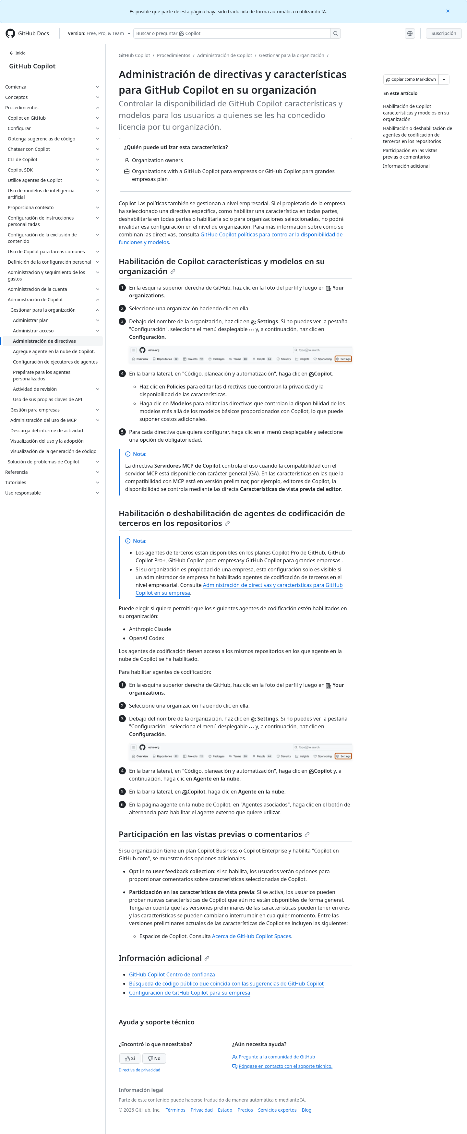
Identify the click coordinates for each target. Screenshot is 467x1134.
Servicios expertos (277, 1110)
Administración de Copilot (224, 55)
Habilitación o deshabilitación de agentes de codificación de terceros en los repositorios (232, 518)
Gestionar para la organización (291, 55)
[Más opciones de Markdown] (443, 79)
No (154, 1058)
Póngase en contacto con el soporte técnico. (282, 1066)
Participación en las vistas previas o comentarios (214, 834)
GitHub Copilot (32, 66)
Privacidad (202, 1110)
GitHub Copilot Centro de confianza (172, 974)
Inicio (17, 53)
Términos (176, 1110)
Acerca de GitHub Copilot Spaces (251, 936)
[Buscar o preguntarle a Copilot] (237, 33)
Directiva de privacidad (139, 1070)
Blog (307, 1110)
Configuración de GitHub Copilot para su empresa (189, 992)
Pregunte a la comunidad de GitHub (273, 1057)
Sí (130, 1058)
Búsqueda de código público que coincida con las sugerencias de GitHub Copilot (226, 983)
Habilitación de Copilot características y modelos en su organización (222, 266)
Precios (245, 1110)
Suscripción (443, 33)
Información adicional (164, 957)
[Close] (448, 10)
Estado (225, 1110)
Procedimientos (173, 55)
